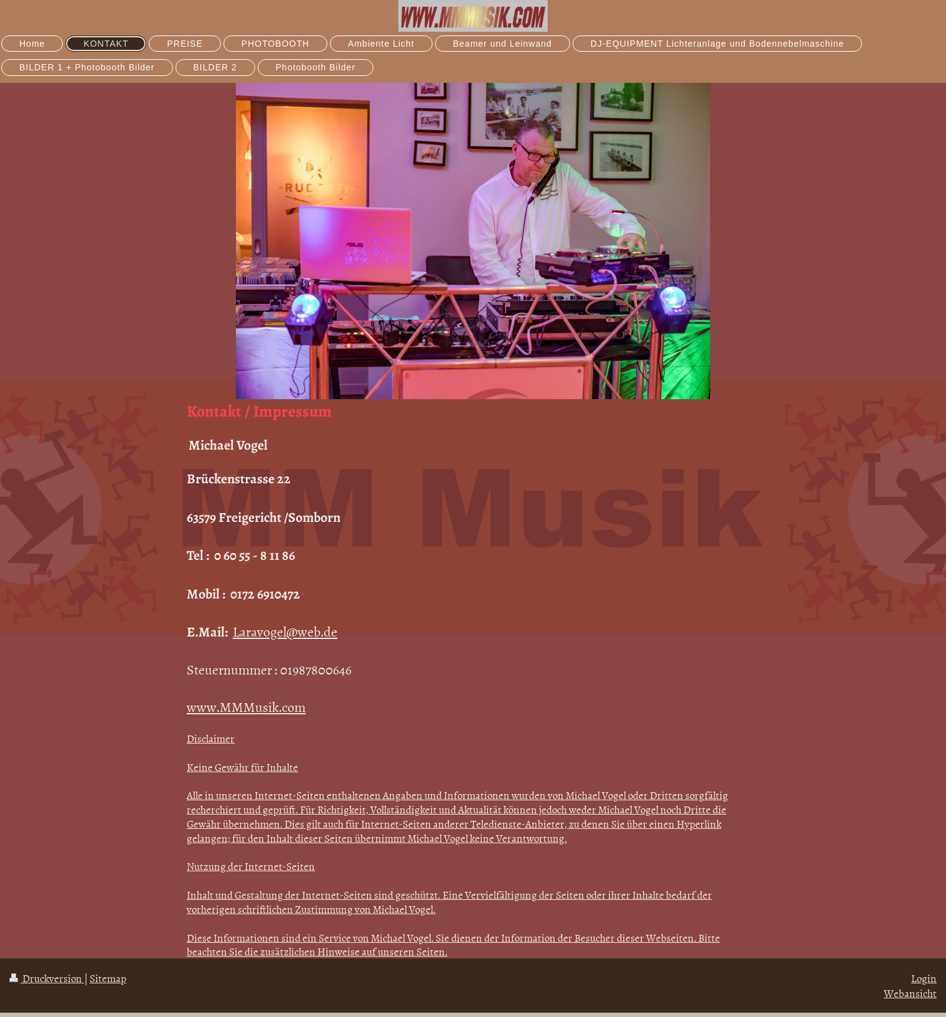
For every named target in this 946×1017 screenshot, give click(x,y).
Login (924, 978)
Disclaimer (211, 738)
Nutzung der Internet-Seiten (251, 866)
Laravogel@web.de (285, 631)
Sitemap (108, 978)
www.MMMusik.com (246, 706)
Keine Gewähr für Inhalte (242, 767)
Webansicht (910, 993)
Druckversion (46, 978)
